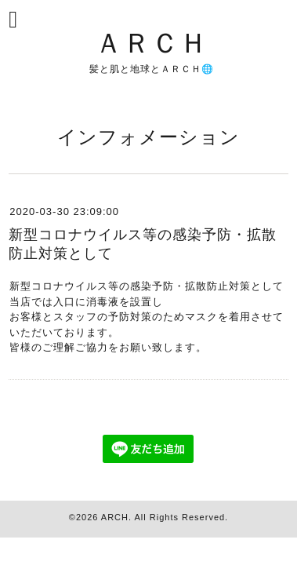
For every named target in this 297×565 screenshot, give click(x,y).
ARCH (115, 517)
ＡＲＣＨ (151, 42)
